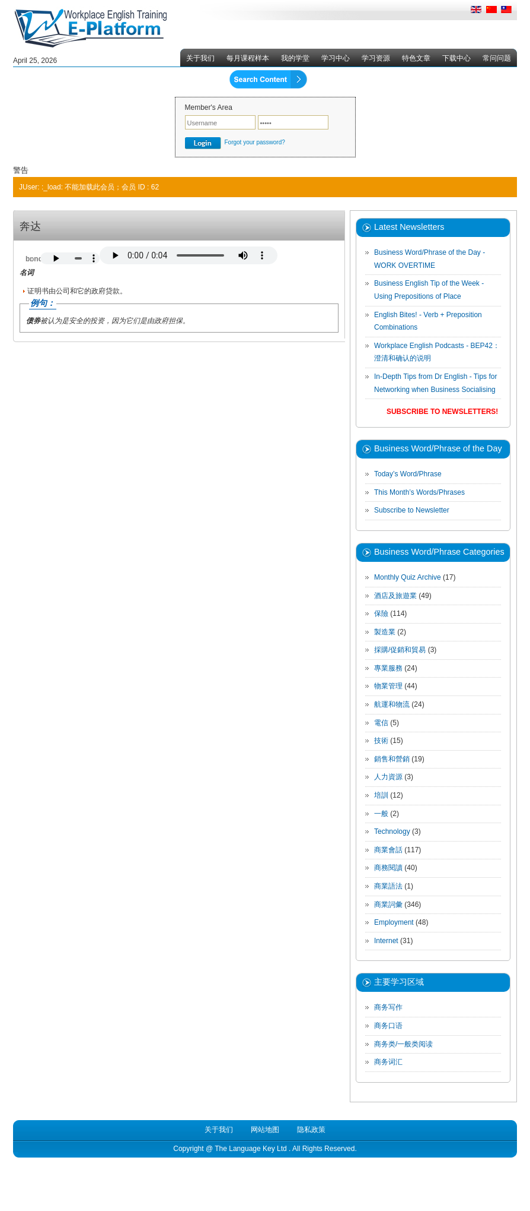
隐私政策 (311, 1129)
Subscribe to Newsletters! (442, 411)
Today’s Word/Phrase (408, 474)
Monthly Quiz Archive (407, 577)
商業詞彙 (388, 904)
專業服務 (388, 668)
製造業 (384, 632)
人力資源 (388, 777)
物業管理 (388, 686)
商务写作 (388, 1007)
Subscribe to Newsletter (411, 510)
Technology (392, 831)
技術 (381, 740)
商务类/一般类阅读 (403, 1044)
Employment (394, 922)
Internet (386, 941)
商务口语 (388, 1026)
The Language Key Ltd (250, 1148)
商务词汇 (388, 1062)
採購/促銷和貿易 (400, 650)
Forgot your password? (255, 142)
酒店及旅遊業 (395, 596)
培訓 (381, 795)
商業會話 (388, 850)
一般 (381, 814)
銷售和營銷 (392, 759)
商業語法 (388, 886)
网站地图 (265, 1129)
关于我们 (200, 58)
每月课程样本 (247, 58)
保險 (381, 613)
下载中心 (456, 58)
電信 (381, 723)
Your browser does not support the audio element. (70, 258)
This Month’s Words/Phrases (419, 492)
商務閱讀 (388, 868)
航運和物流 (392, 704)
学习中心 (335, 58)
